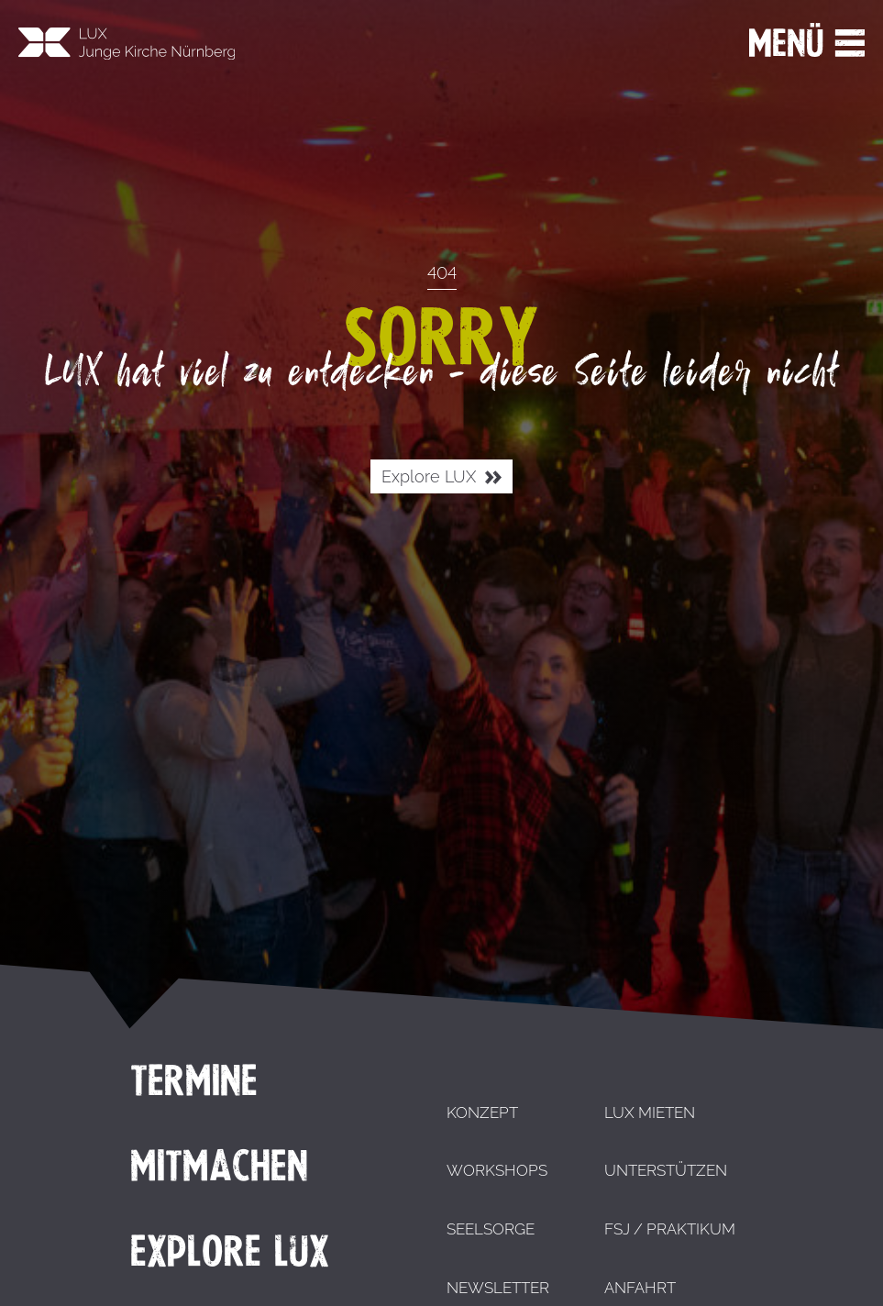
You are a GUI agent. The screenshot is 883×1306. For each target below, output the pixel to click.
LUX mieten (649, 1112)
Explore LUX (441, 477)
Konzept (482, 1112)
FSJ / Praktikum (669, 1229)
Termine (194, 1080)
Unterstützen (665, 1170)
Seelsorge (491, 1229)
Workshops (497, 1170)
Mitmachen (219, 1165)
